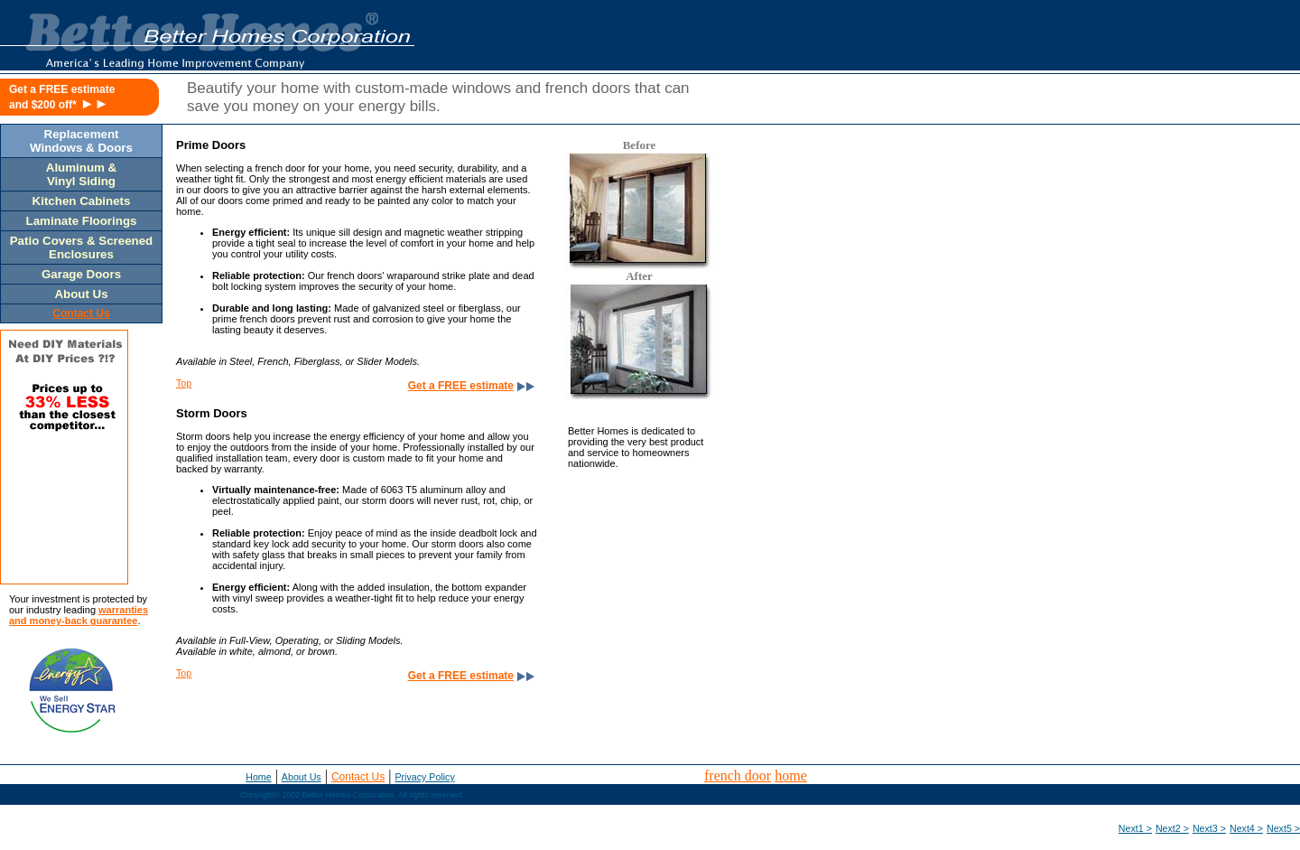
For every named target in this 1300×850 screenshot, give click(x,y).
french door (737, 775)
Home (258, 776)
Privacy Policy (424, 776)
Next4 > (1246, 828)
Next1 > (1135, 828)
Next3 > (1209, 828)
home (791, 775)
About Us (301, 776)
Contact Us (358, 777)
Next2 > (1172, 828)
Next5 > (1283, 828)
